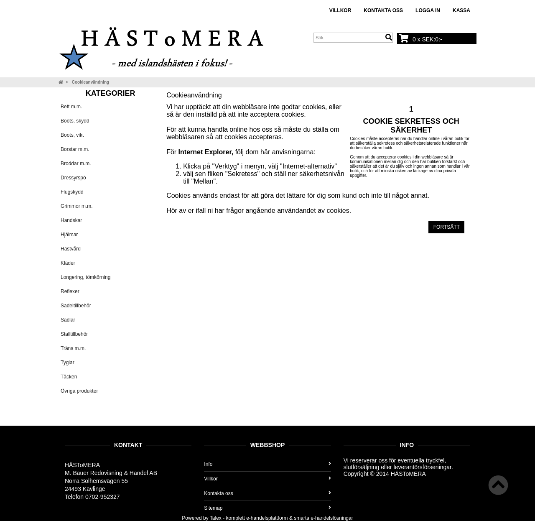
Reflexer (70, 291)
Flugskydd (72, 192)
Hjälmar (69, 235)
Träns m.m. (73, 348)
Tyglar (67, 362)
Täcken (69, 377)
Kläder (68, 263)
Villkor (340, 10)
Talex (216, 518)
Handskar (71, 220)
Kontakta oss (383, 10)
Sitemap (267, 508)
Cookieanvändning (90, 82)
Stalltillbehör (74, 334)
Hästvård (71, 249)
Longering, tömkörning (85, 277)
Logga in (427, 10)
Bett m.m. (71, 107)
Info (267, 464)
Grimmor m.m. (77, 206)
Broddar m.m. (76, 163)
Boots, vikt (72, 135)
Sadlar (68, 320)
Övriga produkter (79, 391)
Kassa (461, 10)
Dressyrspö (73, 178)
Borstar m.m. (75, 149)
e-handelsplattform (267, 518)
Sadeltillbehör (76, 306)
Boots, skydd (75, 121)
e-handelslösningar (332, 518)
